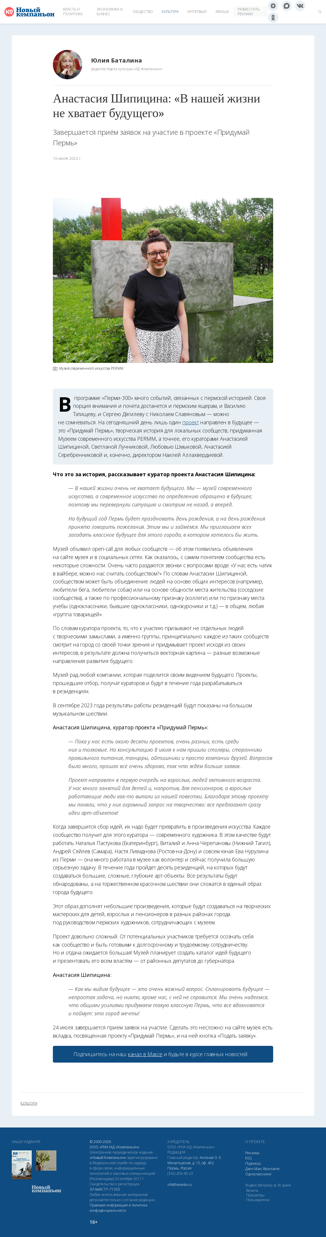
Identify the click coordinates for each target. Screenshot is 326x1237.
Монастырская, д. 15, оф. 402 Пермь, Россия (190, 1165)
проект (190, 422)
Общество (143, 11)
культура (29, 1103)
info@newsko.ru (179, 1184)
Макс (258, 1168)
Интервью (197, 11)
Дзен (249, 1168)
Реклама (252, 1152)
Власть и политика (73, 11)
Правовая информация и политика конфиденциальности (118, 1208)
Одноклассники (258, 1174)
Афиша (222, 11)
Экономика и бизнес (110, 11)
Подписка (253, 1163)
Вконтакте (271, 1168)
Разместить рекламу (249, 11)
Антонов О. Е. (211, 1157)
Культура (170, 11)
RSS (248, 1158)
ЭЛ (105, 1189)
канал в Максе (145, 1054)
